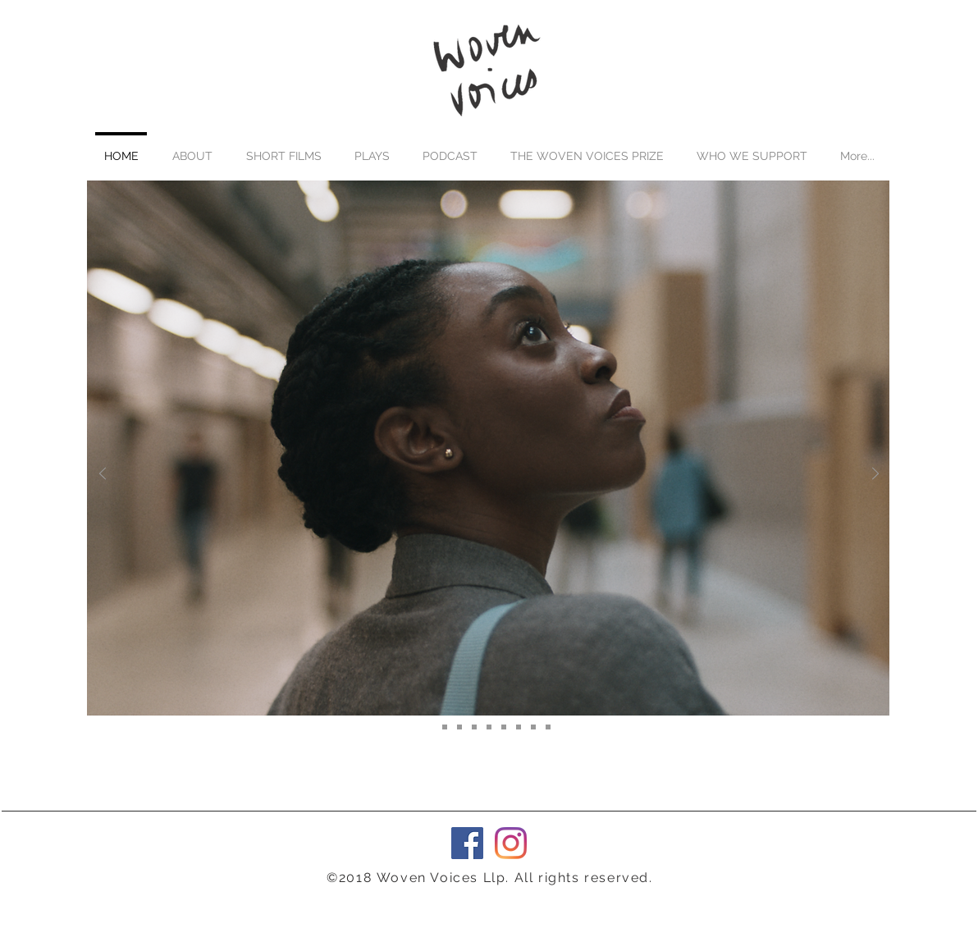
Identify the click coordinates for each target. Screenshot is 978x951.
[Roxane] (444, 727)
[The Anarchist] (474, 727)
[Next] (875, 474)
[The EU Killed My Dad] (459, 727)
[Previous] (102, 474)
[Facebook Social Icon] (467, 843)
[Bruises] (518, 727)
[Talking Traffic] (533, 727)
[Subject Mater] (489, 727)
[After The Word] (429, 727)
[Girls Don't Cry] (548, 727)
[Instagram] (511, 843)
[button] (283, 148)
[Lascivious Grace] (503, 727)
